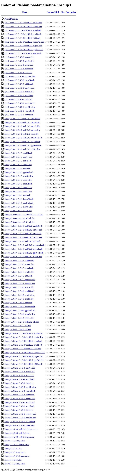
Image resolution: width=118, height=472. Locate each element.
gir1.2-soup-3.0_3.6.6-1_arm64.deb (19, 92)
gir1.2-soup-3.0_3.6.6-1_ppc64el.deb (19, 107)
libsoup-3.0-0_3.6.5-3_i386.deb (17, 168)
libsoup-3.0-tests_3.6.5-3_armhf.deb (19, 379)
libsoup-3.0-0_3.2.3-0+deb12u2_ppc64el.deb (22, 145)
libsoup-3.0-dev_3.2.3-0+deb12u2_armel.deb (22, 234)
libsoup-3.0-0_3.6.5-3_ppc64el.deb (18, 172)
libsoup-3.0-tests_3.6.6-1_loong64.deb (20, 414)
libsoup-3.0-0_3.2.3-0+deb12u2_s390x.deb (22, 149)
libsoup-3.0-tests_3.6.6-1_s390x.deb (19, 425)
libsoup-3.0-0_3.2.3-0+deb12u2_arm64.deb (22, 122)
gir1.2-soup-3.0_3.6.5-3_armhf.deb (18, 69)
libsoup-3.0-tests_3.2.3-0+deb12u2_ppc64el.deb (24, 360)
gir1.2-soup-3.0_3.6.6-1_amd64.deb (19, 88)
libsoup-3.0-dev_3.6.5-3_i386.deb (18, 276)
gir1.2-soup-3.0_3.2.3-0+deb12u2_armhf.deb (22, 34)
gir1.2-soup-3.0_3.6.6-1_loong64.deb (19, 103)
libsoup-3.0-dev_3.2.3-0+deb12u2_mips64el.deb (24, 245)
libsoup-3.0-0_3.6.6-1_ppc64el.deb (18, 203)
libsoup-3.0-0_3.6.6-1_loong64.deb (18, 199)
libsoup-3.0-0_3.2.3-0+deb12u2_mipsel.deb (22, 142)
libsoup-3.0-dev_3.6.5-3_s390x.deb (19, 287)
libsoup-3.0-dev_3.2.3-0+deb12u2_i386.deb (22, 241)
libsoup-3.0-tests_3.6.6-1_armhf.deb (19, 406)
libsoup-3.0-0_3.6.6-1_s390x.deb (18, 211)
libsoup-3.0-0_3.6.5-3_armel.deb (17, 161)
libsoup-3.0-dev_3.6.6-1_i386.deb (18, 303)
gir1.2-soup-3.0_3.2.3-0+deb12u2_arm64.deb (23, 26)
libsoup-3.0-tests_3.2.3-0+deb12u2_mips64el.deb (24, 352)
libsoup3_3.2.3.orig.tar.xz (14, 441)
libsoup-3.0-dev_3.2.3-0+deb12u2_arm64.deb (23, 230)
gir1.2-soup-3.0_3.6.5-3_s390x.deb (18, 84)
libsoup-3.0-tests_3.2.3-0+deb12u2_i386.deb (22, 349)
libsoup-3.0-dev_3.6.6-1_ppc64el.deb (19, 310)
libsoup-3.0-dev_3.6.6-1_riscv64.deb (19, 314)
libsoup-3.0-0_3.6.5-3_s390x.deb (18, 180)
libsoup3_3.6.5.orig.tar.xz (14, 452)
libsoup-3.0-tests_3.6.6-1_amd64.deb (19, 398)
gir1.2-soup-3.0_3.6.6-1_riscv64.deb (19, 111)
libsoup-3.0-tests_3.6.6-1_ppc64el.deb (20, 418)
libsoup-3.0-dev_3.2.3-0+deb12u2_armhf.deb (23, 237)
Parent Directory (11, 19)
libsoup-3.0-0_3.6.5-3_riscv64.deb (18, 176)
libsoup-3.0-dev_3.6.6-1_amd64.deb (19, 291)
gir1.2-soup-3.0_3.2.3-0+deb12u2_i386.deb (22, 38)
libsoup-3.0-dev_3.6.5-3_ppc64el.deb (19, 280)
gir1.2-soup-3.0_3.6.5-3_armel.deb (18, 65)
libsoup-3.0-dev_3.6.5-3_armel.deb (18, 268)
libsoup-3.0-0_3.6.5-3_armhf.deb (18, 165)
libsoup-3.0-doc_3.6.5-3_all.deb (17, 326)
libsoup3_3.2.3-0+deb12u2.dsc (17, 433)
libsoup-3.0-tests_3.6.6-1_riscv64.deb (19, 421)
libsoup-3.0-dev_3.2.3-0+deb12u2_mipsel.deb (23, 249)
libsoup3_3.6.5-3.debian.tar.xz (16, 444)
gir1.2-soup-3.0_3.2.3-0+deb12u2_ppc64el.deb (23, 49)
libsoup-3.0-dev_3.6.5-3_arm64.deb (19, 264)
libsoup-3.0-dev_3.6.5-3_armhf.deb (19, 272)
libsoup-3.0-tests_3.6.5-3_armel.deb (19, 375)
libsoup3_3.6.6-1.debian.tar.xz (16, 456)
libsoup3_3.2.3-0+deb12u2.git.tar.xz (19, 437)
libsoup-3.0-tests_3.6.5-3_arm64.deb (19, 372)
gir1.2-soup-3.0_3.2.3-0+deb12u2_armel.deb (22, 30)
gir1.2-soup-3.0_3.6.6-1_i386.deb (18, 99)
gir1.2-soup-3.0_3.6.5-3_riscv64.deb (19, 80)
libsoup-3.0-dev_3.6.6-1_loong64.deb (19, 306)
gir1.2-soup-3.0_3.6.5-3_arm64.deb (19, 61)
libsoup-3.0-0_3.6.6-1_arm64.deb (18, 188)
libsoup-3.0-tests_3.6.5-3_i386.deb (18, 383)
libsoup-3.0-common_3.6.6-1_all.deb (19, 222)
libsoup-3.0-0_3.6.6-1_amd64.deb (18, 184)
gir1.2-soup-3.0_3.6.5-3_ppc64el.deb (19, 76)
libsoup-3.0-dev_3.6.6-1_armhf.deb (19, 299)
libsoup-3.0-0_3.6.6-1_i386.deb (17, 195)
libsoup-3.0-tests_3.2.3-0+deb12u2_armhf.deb (23, 345)
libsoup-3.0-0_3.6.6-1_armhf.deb (18, 191)
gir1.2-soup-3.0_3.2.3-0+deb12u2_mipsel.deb (23, 46)
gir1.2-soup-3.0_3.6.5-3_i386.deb (18, 72)
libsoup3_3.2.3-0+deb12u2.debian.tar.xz (20, 429)
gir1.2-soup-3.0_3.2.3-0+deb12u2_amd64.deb (23, 23)
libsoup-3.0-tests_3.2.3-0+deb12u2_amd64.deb (23, 333)
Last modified (53, 12)
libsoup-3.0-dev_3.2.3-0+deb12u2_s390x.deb (23, 257)
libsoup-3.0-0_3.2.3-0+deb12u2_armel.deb (22, 126)
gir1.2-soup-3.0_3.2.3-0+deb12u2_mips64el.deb (24, 42)
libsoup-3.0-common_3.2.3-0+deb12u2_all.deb (23, 214)
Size (63, 12)
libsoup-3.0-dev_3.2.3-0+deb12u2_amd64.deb (23, 226)
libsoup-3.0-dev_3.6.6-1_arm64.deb (19, 295)
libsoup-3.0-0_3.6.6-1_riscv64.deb (18, 207)
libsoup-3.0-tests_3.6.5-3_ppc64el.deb (20, 387)
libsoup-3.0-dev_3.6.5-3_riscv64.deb (19, 283)
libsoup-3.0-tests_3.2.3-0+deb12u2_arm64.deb (23, 337)
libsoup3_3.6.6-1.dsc (13, 460)
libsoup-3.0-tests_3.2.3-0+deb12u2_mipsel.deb (23, 356)
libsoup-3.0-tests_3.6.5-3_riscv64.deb (19, 391)
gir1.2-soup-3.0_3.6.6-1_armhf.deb (18, 95)
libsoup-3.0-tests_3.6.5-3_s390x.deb (19, 395)
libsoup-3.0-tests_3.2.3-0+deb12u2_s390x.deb (23, 364)
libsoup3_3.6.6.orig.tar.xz (14, 464)
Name (24, 12)
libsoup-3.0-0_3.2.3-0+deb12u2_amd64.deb (22, 118)
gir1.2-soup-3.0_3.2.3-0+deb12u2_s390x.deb (22, 53)
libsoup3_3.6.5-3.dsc (13, 448)
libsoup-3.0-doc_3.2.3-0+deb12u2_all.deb (21, 322)
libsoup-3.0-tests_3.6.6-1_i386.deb (18, 410)
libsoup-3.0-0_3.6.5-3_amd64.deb (18, 153)
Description (71, 12)
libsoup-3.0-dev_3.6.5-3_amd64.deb (19, 260)
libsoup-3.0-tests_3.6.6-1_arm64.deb (19, 402)
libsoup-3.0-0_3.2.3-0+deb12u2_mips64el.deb (23, 138)
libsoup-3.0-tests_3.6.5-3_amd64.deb (19, 368)
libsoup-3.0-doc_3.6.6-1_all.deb (17, 329)
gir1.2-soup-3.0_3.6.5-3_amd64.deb (19, 57)
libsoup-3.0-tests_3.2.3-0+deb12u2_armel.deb (23, 341)
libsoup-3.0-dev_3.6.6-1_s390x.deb (19, 318)
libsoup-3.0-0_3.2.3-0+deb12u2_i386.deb (21, 134)
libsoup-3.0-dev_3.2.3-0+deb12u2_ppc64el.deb (23, 253)
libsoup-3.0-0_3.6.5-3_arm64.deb (18, 157)
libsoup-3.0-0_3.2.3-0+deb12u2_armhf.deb (22, 130)
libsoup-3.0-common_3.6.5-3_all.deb (19, 218)
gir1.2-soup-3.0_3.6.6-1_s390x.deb (18, 115)
